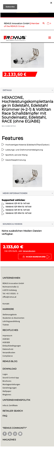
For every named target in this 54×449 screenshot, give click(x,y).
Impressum (7, 335)
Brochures (7, 381)
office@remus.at (9, 297)
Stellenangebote (10, 314)
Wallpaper (7, 391)
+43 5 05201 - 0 (12, 293)
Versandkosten (29, 251)
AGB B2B (6, 342)
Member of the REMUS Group (21, 25)
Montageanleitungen (11, 384)
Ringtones (7, 394)
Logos (5, 374)
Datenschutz (8, 349)
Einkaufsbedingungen (12, 345)
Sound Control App (11, 377)
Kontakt (6, 303)
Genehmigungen (10, 387)
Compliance (8, 356)
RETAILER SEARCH (13, 410)
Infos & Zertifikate (10, 405)
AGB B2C (6, 339)
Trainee (6, 324)
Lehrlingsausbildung (11, 321)
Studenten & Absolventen (13, 318)
